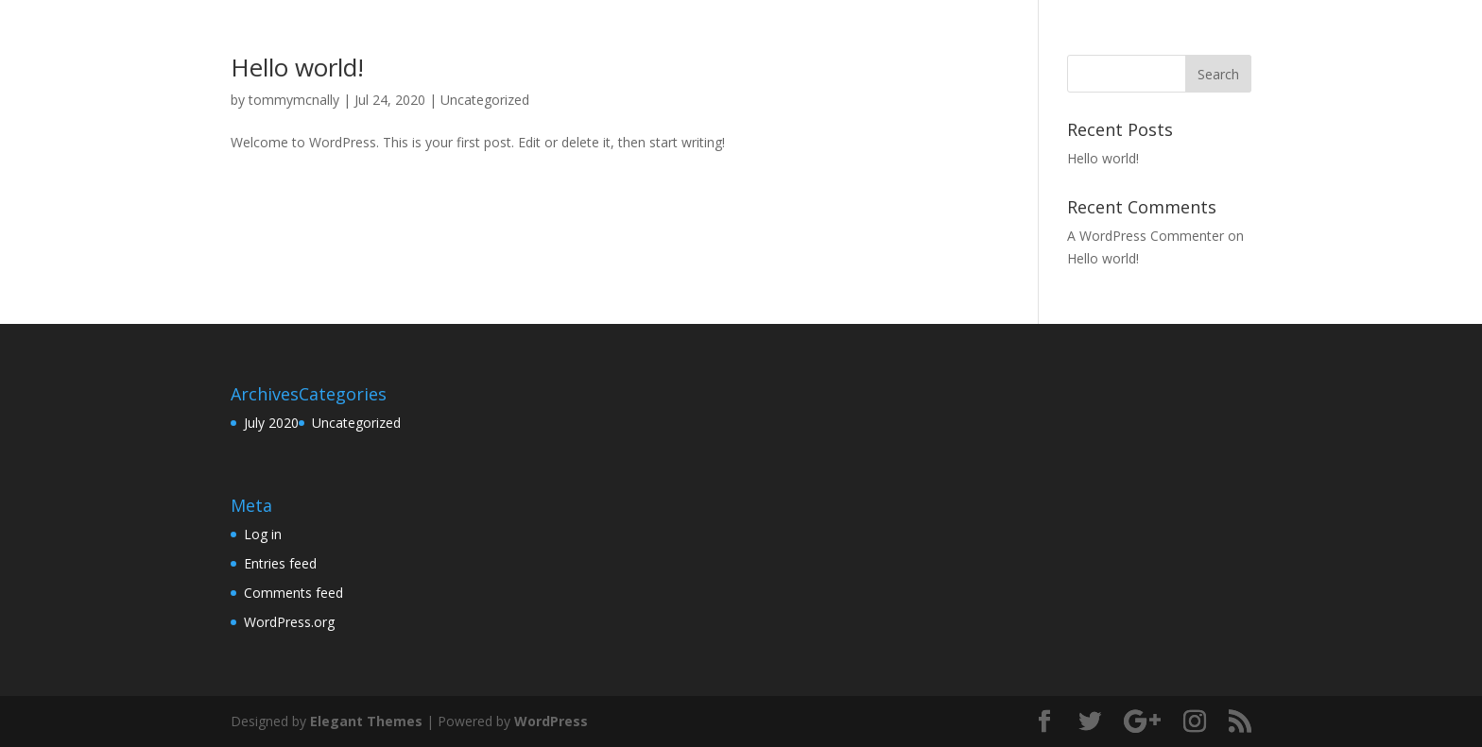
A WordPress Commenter (1145, 236)
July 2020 (271, 423)
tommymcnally (294, 100)
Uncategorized (484, 100)
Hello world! (297, 67)
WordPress (551, 721)
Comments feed (293, 593)
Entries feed (280, 563)
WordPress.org (289, 622)
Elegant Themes (366, 721)
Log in (263, 534)
